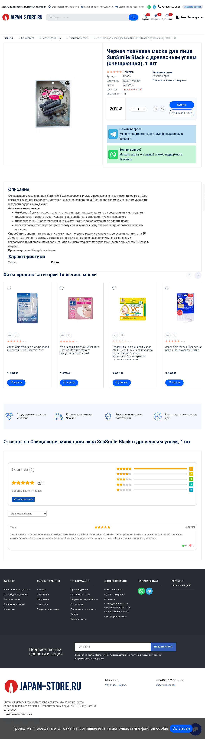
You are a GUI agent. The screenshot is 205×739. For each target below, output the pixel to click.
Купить (182, 104)
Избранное (43, 602)
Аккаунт (41, 593)
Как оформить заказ (115, 619)
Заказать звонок (192, 7)
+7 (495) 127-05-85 (169, 683)
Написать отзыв (23, 502)
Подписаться (163, 650)
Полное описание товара (169, 80)
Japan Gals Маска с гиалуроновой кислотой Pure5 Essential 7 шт (28, 352)
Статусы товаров (80, 597)
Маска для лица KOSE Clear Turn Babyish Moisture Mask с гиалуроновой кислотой (80, 353)
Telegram (122, 688)
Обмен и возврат (113, 593)
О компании (77, 607)
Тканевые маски (78, 278)
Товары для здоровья (16, 597)
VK (106, 688)
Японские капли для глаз (17, 593)
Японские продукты (14, 607)
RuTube (112, 688)
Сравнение (43, 597)
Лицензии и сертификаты (84, 602)
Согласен (181, 728)
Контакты (42, 607)
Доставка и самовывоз (83, 612)
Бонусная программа (48, 612)
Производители (79, 593)
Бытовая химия (12, 602)
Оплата (75, 617)
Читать (129, 71)
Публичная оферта (114, 597)
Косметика (9, 612)
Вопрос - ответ (79, 622)
